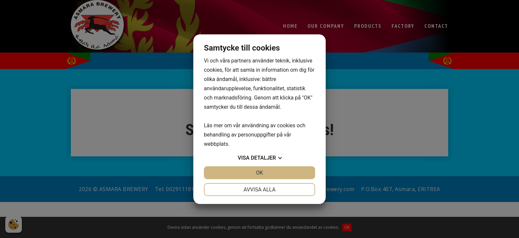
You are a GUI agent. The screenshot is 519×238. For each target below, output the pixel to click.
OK (259, 173)
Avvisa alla (260, 189)
